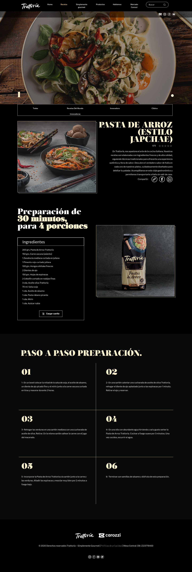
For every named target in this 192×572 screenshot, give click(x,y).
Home (50, 4)
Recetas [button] (64, 4)
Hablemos (117, 4)
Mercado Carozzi (134, 5)
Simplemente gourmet (81, 5)
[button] (172, 96)
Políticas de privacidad (111, 545)
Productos (100, 4)
